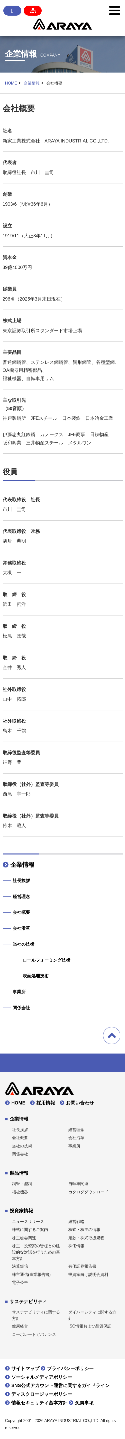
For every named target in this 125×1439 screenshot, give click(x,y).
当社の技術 (23, 944)
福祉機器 (20, 1192)
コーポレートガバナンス (34, 1334)
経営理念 (21, 896)
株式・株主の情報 (84, 1229)
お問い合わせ (80, 1102)
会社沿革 (21, 928)
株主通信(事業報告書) (31, 1274)
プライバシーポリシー (70, 1368)
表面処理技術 (36, 975)
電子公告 (20, 1282)
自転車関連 (78, 1183)
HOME (11, 83)
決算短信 (20, 1266)
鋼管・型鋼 (22, 1183)
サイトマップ (25, 1368)
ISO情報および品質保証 (89, 1326)
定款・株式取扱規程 (86, 1238)
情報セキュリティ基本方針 (39, 1402)
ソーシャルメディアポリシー (41, 1377)
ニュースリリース (28, 1221)
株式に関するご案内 (30, 1229)
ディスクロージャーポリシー (41, 1394)
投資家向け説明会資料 (88, 1274)
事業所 (19, 991)
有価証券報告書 (82, 1266)
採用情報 (45, 1102)
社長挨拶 (21, 880)
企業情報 (32, 83)
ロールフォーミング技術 (46, 960)
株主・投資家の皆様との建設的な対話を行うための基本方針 (36, 1252)
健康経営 (20, 1326)
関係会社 (21, 1007)
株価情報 (76, 1246)
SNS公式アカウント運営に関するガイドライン (60, 1385)
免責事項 (84, 1402)
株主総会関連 (24, 1238)
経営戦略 (76, 1221)
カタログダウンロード (88, 1192)
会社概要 (21, 912)
